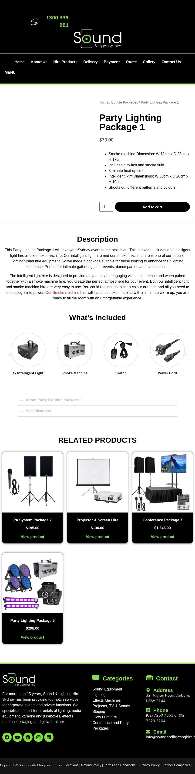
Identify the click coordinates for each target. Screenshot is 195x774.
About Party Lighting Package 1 (54, 400)
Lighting (98, 695)
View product (32, 537)
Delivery (90, 61)
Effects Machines (106, 700)
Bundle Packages (124, 102)
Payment (112, 61)
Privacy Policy (149, 765)
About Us (39, 61)
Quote (131, 61)
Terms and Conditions (119, 765)
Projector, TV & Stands (111, 706)
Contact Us (171, 61)
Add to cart (152, 206)
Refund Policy (91, 765)
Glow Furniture (104, 717)
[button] (10, 354)
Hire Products (65, 61)
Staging (98, 712)
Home (19, 61)
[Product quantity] (106, 207)
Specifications (38, 411)
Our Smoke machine (61, 293)
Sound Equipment (107, 689)
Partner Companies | (177, 765)
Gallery (149, 61)
